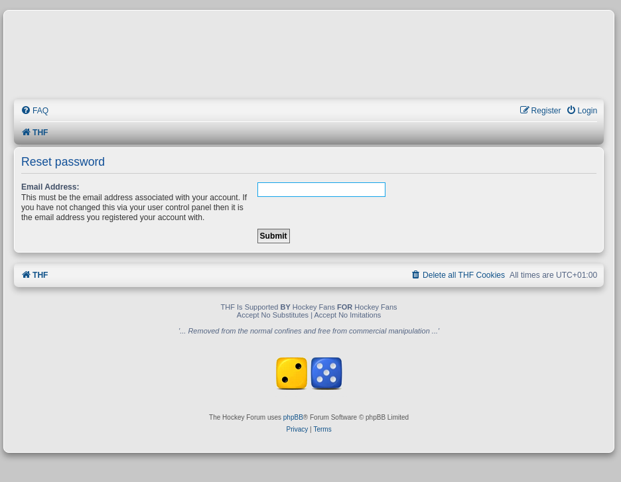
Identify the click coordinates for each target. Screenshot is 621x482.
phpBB (293, 417)
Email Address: (50, 187)
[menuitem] (34, 111)
